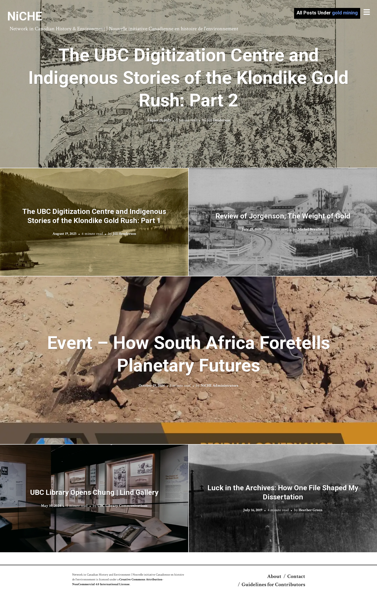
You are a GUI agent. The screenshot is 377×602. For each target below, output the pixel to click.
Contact (296, 576)
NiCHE (24, 16)
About (274, 576)
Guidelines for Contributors (273, 584)
